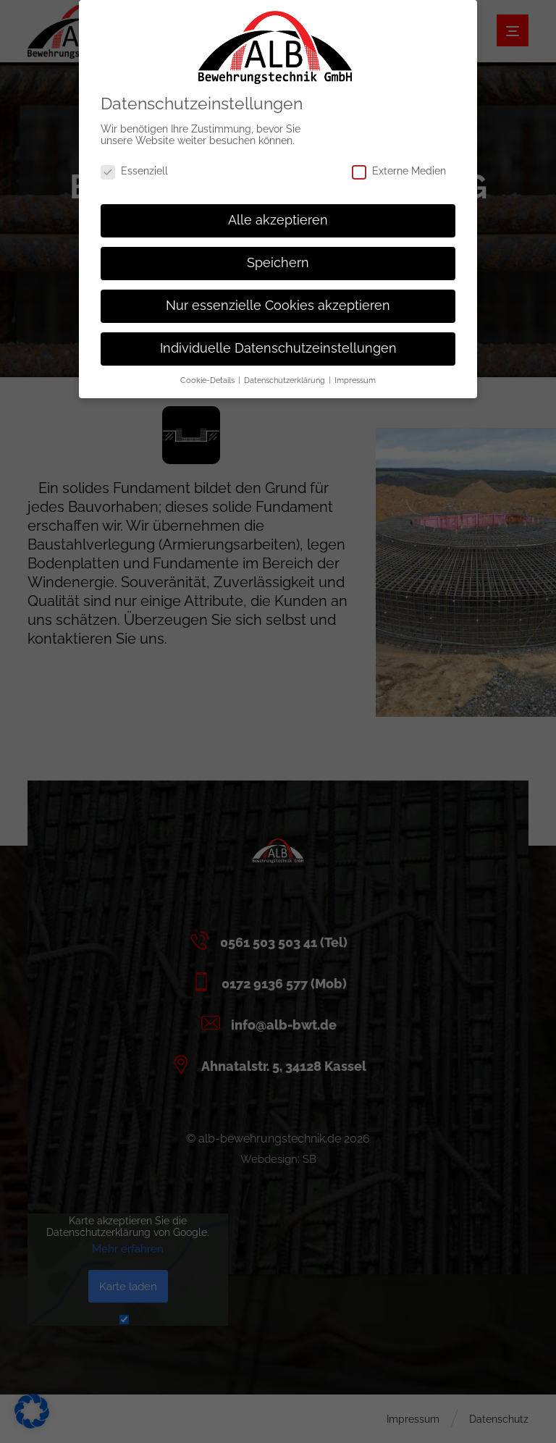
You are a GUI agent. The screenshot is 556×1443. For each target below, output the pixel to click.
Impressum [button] (355, 372)
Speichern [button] (278, 255)
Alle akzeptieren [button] (278, 212)
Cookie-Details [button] (208, 372)
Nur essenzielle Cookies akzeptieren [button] (278, 297)
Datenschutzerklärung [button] (285, 372)
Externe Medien (399, 163)
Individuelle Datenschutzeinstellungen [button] (278, 340)
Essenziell (134, 163)
